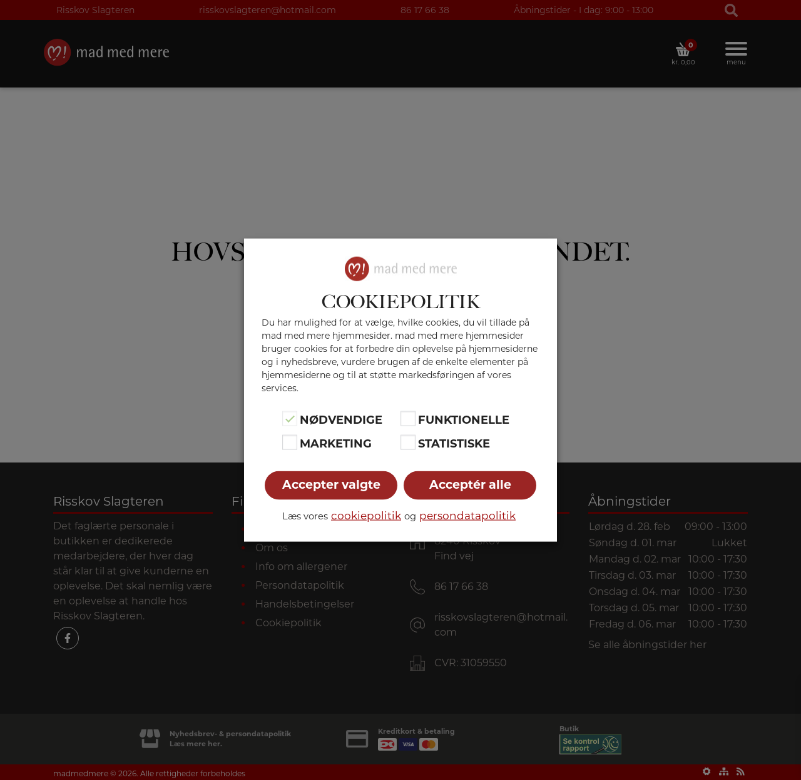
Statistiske (454, 444)
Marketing (336, 444)
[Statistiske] (408, 442)
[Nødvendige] (289, 418)
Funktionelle (463, 419)
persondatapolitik (467, 515)
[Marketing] (289, 442)
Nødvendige (341, 419)
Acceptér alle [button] (470, 485)
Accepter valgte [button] (331, 485)
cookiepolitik (366, 515)
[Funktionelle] (408, 418)
